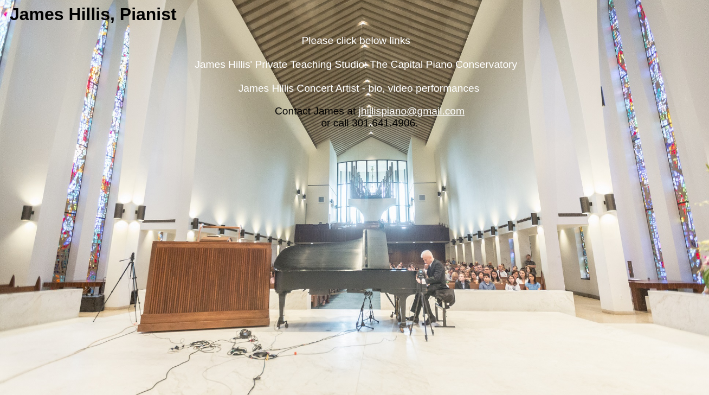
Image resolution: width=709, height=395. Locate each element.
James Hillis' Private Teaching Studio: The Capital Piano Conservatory (356, 64)
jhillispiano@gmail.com (412, 111)
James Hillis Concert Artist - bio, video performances (359, 88)
